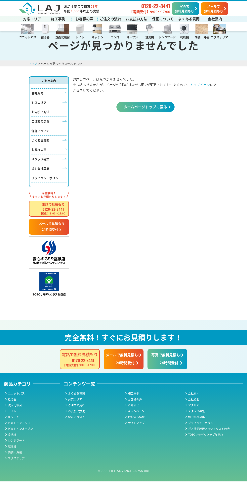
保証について (162, 18)
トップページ (200, 94)
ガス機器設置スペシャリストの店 (209, 438)
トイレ (80, 37)
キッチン (97, 37)
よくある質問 (189, 18)
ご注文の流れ (110, 18)
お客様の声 (84, 18)
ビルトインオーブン (20, 438)
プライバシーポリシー (46, 187)
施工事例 (58, 18)
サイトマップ (136, 432)
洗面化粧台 (62, 37)
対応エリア (32, 18)
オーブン (132, 37)
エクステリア (219, 37)
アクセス (193, 415)
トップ (33, 73)
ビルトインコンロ (19, 432)
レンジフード (167, 37)
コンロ (114, 37)
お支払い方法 (136, 18)
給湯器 (45, 37)
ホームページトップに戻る (145, 116)
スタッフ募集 (40, 169)
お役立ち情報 (136, 426)
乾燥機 (184, 37)
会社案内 (215, 18)
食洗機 (149, 37)
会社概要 (193, 409)
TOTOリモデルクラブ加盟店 (205, 444)
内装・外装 (202, 37)
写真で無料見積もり (184, 8)
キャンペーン (136, 421)
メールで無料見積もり (213, 8)
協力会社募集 (40, 178)
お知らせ (133, 415)
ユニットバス (27, 37)
